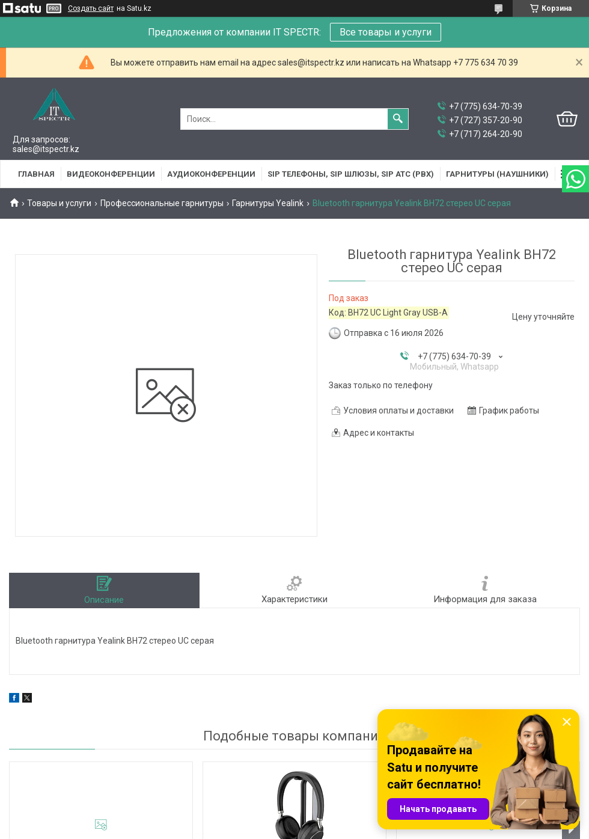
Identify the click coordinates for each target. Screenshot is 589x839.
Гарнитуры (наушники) (497, 173)
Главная (36, 173)
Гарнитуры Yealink (268, 203)
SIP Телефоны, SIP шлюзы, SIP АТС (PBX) (350, 173)
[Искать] (398, 119)
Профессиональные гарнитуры (162, 203)
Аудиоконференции (211, 173)
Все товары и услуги (386, 32)
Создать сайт (91, 8)
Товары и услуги (59, 203)
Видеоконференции (111, 173)
